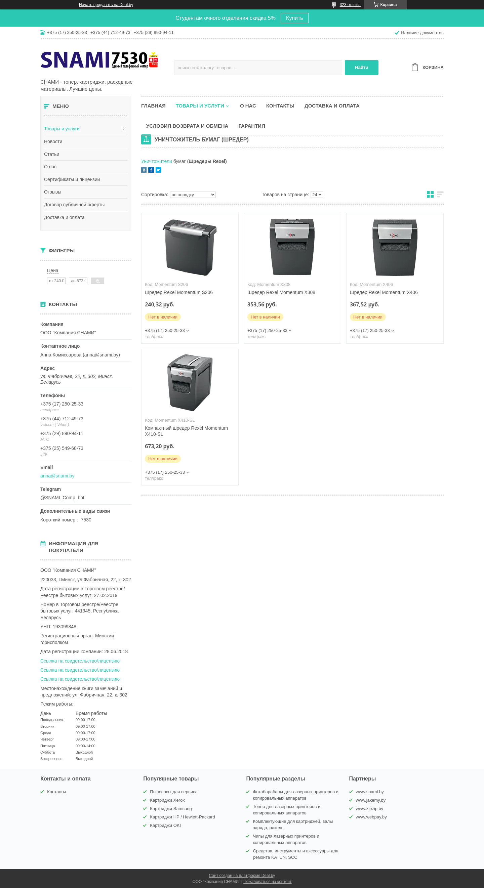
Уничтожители (157, 161)
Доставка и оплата (64, 217)
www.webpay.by (371, 816)
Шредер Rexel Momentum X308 (281, 292)
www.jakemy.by (371, 800)
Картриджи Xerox (167, 800)
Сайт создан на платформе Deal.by (242, 875)
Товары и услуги (62, 128)
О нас (50, 166)
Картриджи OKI (165, 825)
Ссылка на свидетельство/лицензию (80, 661)
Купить (294, 18)
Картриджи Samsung (171, 808)
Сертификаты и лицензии (72, 179)
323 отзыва (350, 4)
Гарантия (251, 125)
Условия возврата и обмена (187, 125)
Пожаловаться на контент (267, 881)
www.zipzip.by (370, 808)
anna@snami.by (57, 475)
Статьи (51, 154)
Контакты (280, 105)
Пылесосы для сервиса (174, 791)
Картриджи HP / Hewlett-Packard (182, 816)
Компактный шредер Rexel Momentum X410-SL (186, 431)
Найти (361, 67)
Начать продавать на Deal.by (106, 4)
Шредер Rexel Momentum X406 (384, 292)
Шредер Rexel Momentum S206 (179, 292)
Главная (153, 105)
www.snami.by (370, 791)
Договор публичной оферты (74, 204)
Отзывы (52, 192)
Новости (53, 141)
